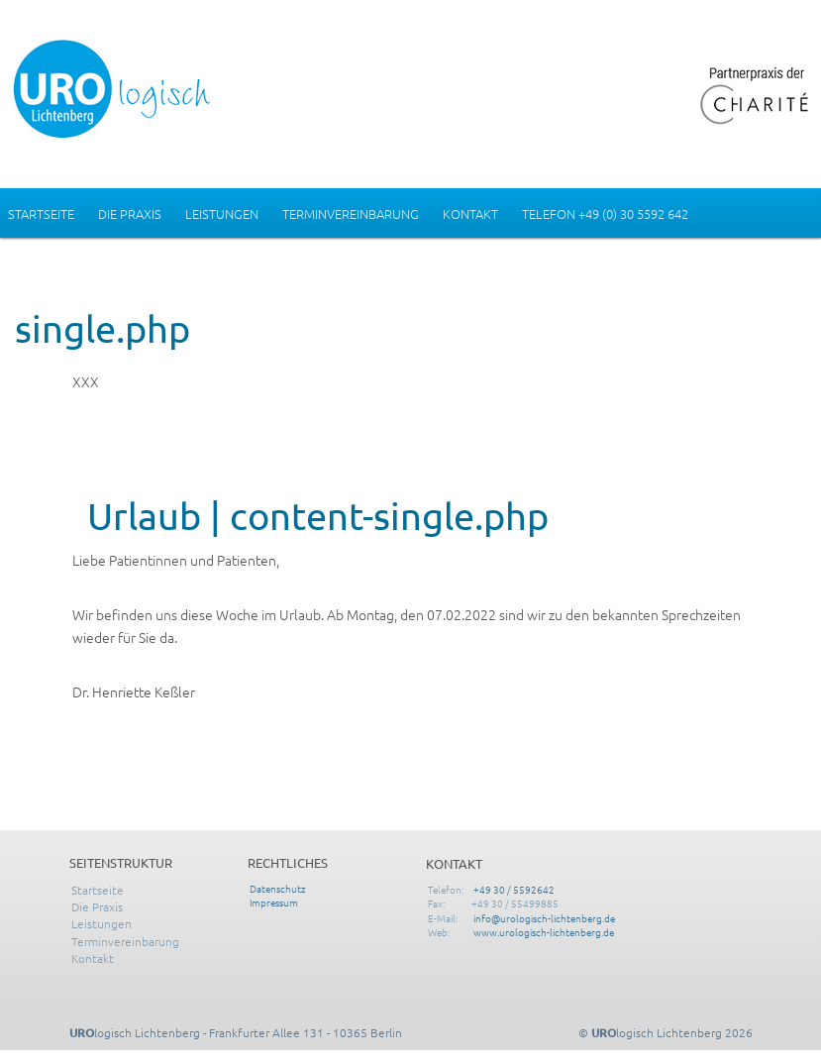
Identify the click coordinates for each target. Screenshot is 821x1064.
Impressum (274, 902)
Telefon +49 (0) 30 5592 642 (605, 213)
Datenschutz (278, 888)
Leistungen (221, 213)
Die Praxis (129, 213)
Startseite (41, 213)
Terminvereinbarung (350, 213)
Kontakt (470, 213)
